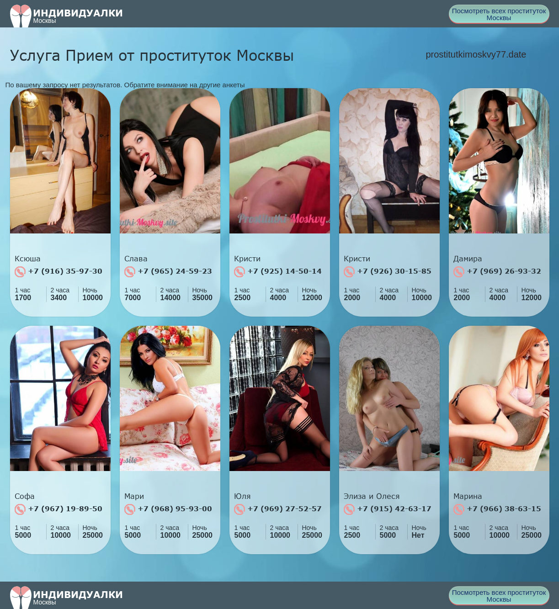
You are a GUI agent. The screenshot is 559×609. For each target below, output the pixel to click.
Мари (134, 496)
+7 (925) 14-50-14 (278, 271)
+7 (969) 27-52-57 (278, 509)
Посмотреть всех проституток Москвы (499, 14)
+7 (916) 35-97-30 (58, 271)
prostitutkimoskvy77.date (476, 54)
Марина (467, 496)
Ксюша (28, 258)
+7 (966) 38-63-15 (497, 509)
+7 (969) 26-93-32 (497, 271)
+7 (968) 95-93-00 (168, 509)
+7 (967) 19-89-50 (58, 509)
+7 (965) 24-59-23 (168, 271)
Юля (242, 496)
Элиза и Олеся (372, 496)
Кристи (247, 258)
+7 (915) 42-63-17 (387, 509)
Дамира (467, 258)
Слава (136, 258)
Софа (25, 496)
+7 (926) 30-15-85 (387, 271)
